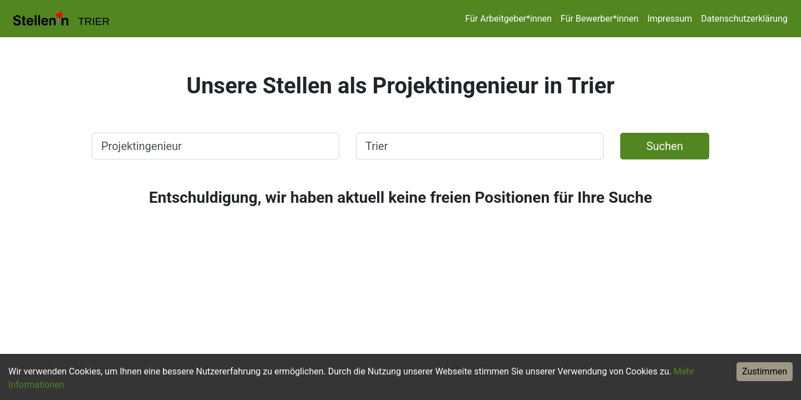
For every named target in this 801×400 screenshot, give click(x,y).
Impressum (670, 18)
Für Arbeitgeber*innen (508, 18)
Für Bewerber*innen (600, 18)
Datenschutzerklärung (744, 18)
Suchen (664, 146)
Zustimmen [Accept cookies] (764, 371)
